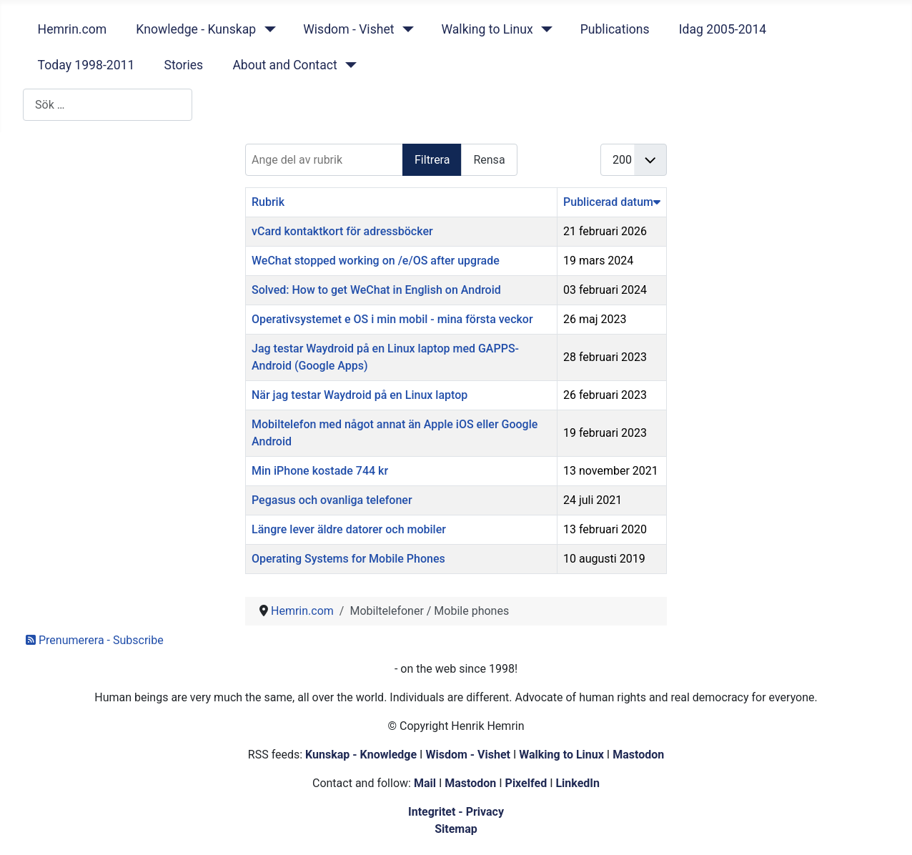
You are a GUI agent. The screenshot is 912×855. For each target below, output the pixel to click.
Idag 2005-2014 (723, 29)
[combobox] (107, 105)
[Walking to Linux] (544, 29)
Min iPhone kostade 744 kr (320, 471)
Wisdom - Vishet (348, 29)
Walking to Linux (486, 29)
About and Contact (284, 65)
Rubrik (268, 202)
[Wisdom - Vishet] (405, 29)
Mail (425, 783)
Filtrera (432, 160)
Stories (183, 65)
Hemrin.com (72, 29)
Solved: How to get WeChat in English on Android (376, 290)
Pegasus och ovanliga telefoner (332, 500)
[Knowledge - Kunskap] (267, 29)
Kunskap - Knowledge (361, 754)
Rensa (489, 160)
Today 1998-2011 (86, 65)
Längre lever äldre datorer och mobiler (349, 529)
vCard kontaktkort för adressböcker (342, 231)
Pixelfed (526, 783)
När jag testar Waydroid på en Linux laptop (359, 395)
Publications (615, 29)
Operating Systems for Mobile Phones (348, 558)
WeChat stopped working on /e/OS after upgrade (376, 260)
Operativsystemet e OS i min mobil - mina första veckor (392, 319)
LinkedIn (577, 783)
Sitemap (456, 829)
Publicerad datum (611, 202)
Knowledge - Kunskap (196, 29)
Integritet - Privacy (456, 812)
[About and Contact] (348, 65)
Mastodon (638, 754)
